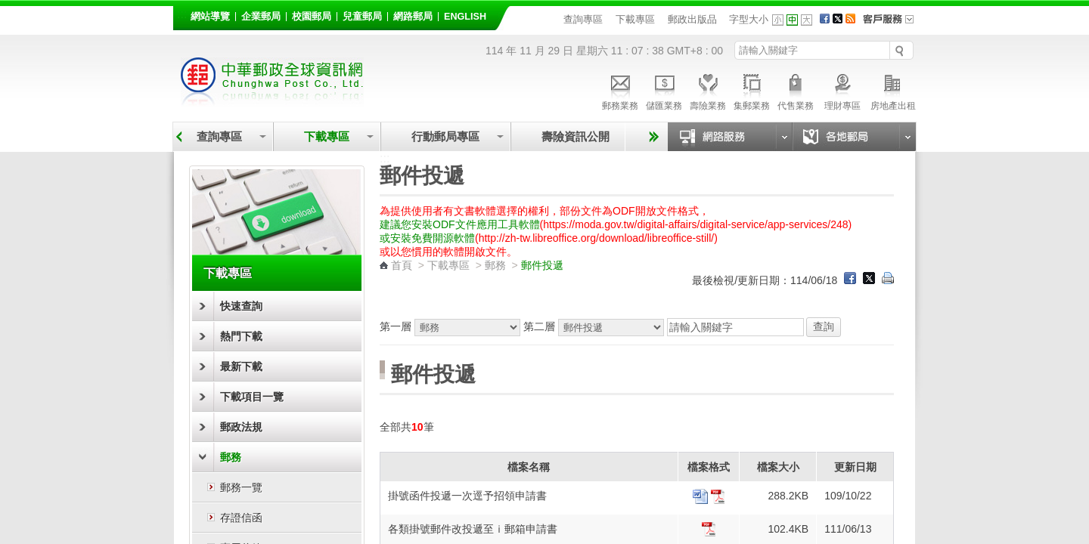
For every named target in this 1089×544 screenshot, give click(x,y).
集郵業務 (752, 90)
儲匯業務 (664, 90)
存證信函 (241, 518)
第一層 (451, 326)
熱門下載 (241, 336)
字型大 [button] (806, 20)
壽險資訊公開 (575, 136)
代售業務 (795, 90)
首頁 (401, 265)
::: (182, 14)
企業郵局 (261, 16)
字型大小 (748, 19)
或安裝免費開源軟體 (427, 238)
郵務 (230, 457)
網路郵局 (413, 16)
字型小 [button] (777, 20)
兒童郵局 (362, 16)
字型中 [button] (792, 20)
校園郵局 (311, 16)
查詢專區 (583, 19)
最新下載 (241, 366)
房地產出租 (893, 90)
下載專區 (635, 19)
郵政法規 (241, 427)
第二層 (595, 326)
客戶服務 (893, 24)
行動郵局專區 (445, 136)
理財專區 (842, 90)
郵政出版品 (692, 19)
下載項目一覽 (252, 397)
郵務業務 (620, 90)
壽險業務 (708, 90)
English (465, 16)
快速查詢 (241, 306)
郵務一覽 (241, 487)
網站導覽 (210, 16)
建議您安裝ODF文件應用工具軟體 (460, 224)
